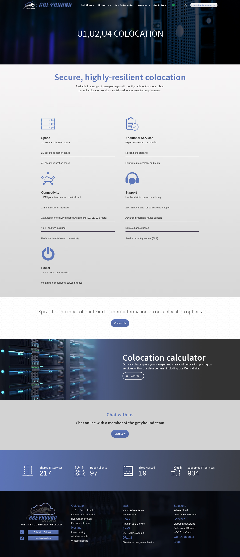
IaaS (125, 505)
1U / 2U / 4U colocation (83, 510)
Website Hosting (79, 540)
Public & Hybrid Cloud (185, 514)
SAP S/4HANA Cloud (133, 533)
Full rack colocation (81, 523)
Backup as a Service (184, 523)
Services (143, 5)
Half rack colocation (81, 518)
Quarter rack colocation (83, 514)
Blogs (177, 541)
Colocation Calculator (43, 532)
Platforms (104, 5)
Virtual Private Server (133, 510)
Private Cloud (129, 514)
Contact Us (120, 323)
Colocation (78, 505)
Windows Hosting (80, 536)
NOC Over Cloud (183, 532)
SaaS (126, 528)
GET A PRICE (133, 376)
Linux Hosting (78, 532)
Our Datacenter (124, 5)
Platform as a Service (133, 523)
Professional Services (185, 528)
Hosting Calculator (43, 538)
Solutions (87, 5)
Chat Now (120, 434)
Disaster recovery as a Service (138, 542)
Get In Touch (161, 5)
